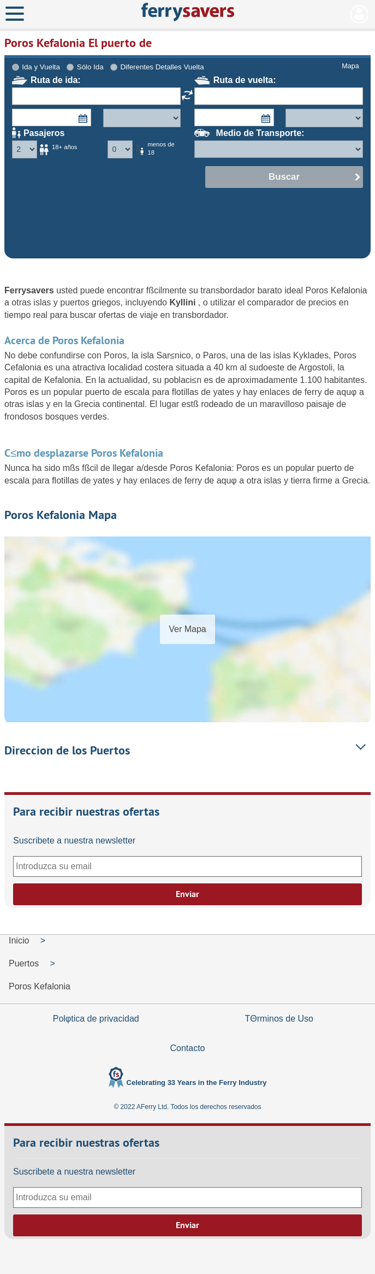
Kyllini (183, 302)
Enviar (187, 894)
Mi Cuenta (359, 14)
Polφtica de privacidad (96, 1018)
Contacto (187, 1048)
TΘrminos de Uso (279, 1018)
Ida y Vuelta (41, 67)
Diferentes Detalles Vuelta (162, 67)
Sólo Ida (90, 67)
